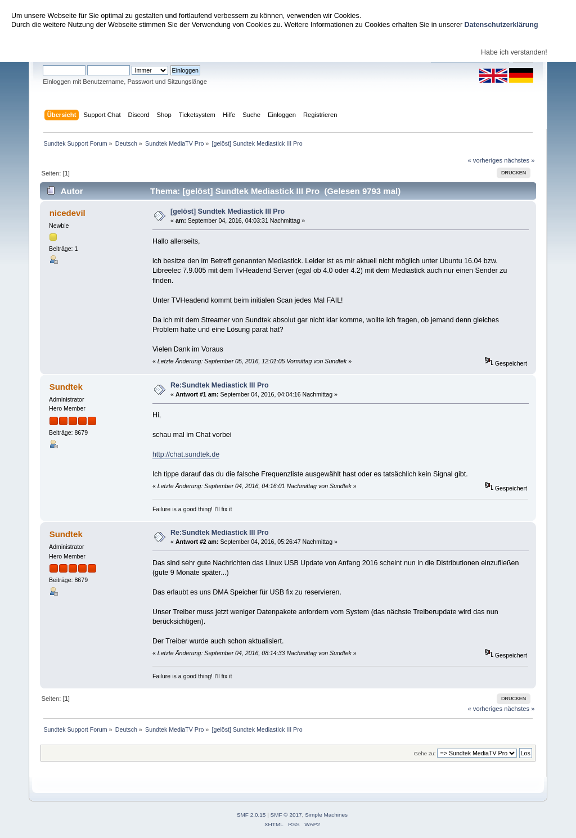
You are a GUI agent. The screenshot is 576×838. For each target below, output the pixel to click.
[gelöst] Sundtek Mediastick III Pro (227, 211)
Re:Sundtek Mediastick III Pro (219, 385)
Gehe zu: (425, 753)
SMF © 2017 (286, 815)
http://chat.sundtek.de (185, 454)
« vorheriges (484, 160)
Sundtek (66, 386)
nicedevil (68, 213)
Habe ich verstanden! (514, 52)
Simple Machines (326, 815)
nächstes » (519, 160)
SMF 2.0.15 (251, 815)
